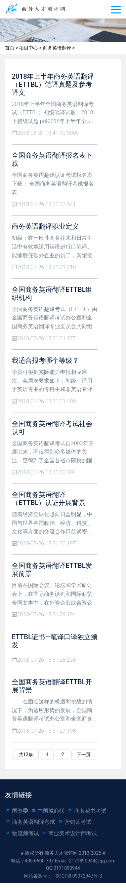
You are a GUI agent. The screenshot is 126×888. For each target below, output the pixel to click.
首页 (9, 47)
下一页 (84, 754)
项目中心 (28, 47)
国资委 (16, 811)
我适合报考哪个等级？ (45, 360)
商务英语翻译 (57, 47)
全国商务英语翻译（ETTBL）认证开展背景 (48, 499)
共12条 (25, 754)
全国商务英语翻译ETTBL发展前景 (52, 570)
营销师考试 (74, 822)
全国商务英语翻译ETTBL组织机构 (52, 293)
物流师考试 (22, 833)
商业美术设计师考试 (69, 833)
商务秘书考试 (87, 811)
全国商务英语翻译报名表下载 (52, 159)
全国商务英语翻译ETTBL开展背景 (52, 686)
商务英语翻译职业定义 (45, 226)
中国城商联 (48, 811)
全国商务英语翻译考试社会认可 (52, 428)
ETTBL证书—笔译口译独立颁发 (54, 641)
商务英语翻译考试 (30, 822)
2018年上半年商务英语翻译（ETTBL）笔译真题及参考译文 (53, 84)
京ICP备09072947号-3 (78, 876)
